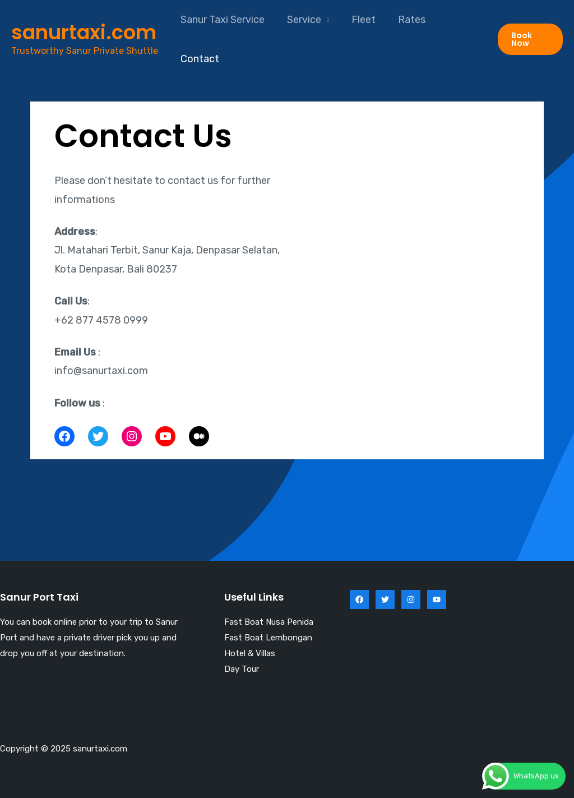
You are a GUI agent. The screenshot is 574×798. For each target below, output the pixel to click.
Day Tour (241, 669)
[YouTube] (436, 599)
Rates (404, 19)
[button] (529, 39)
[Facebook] (359, 599)
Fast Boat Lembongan (268, 638)
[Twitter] (385, 599)
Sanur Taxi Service (221, 19)
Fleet (358, 19)
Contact (198, 59)
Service (301, 19)
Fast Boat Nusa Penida (268, 622)
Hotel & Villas (249, 653)
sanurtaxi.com (83, 32)
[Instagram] (410, 599)
